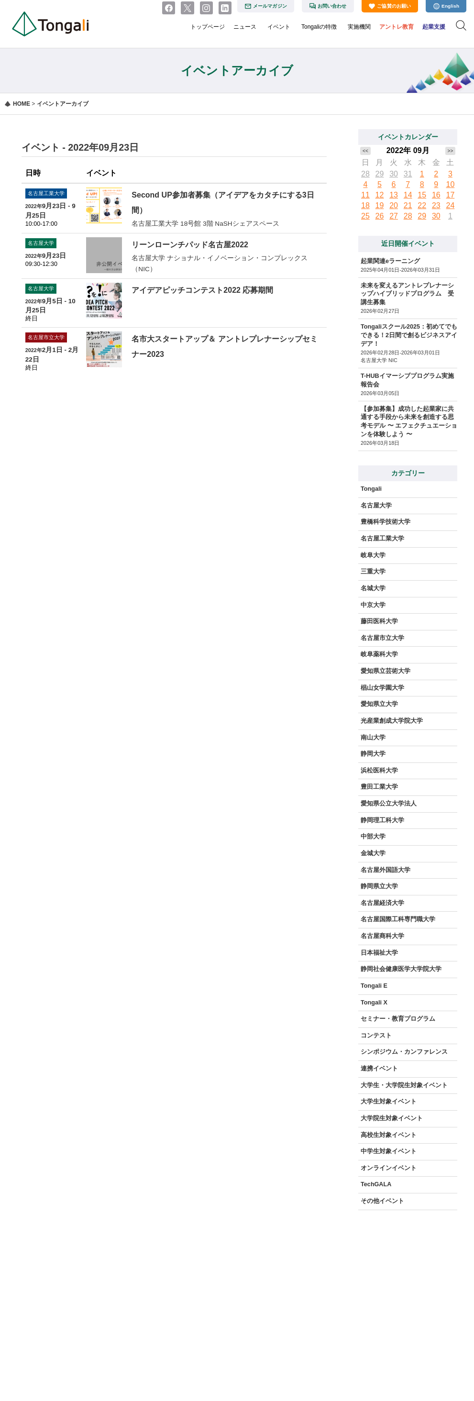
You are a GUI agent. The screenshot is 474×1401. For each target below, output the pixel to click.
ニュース (244, 26)
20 (393, 205)
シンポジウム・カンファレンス (404, 1051)
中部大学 (373, 836)
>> (450, 151)
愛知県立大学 (379, 704)
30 (393, 174)
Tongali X (374, 1002)
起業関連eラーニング (390, 261)
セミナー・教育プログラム (398, 1018)
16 (436, 195)
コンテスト (376, 1035)
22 (422, 205)
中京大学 (373, 605)
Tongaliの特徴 (319, 26)
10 (450, 184)
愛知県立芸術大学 (385, 671)
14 (408, 195)
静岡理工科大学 (382, 820)
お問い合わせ (332, 6)
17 (450, 195)
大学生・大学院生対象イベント (404, 1085)
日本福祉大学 (379, 952)
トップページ (207, 26)
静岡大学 (373, 753)
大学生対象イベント (389, 1101)
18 (365, 205)
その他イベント (382, 1201)
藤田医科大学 (379, 621)
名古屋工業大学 (382, 538)
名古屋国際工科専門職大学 (398, 919)
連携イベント (379, 1068)
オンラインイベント (389, 1168)
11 (365, 195)
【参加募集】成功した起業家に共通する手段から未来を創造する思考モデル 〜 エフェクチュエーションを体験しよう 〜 (409, 422)
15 (422, 195)
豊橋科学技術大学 (385, 521)
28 (365, 174)
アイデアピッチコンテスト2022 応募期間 (202, 290)
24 (450, 205)
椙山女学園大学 (382, 687)
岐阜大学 (373, 555)
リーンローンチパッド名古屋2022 (190, 245)
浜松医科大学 (379, 770)
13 (393, 195)
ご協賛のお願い (394, 6)
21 (408, 205)
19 (379, 205)
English (450, 6)
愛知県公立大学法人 (389, 803)
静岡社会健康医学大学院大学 (401, 969)
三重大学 (373, 571)
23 (436, 205)
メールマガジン (270, 6)
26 (379, 216)
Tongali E (374, 985)
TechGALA (376, 1184)
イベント (278, 26)
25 (365, 216)
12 (379, 195)
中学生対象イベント (389, 1151)
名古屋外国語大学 (385, 870)
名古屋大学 (376, 505)
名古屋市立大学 (382, 638)
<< (365, 151)
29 (379, 174)
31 (408, 174)
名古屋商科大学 (382, 936)
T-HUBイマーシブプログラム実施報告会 (407, 380)
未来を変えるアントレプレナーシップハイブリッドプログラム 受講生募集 (407, 294)
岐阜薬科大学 (379, 654)
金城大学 (373, 853)
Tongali (371, 488)
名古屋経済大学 (382, 903)
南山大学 (373, 737)
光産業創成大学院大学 (392, 720)
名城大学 (373, 588)
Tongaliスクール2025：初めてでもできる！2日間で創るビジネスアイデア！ (409, 335)
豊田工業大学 (379, 786)
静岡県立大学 (379, 886)
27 (393, 216)
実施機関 (359, 26)
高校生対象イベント (389, 1135)
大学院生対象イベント (392, 1118)
